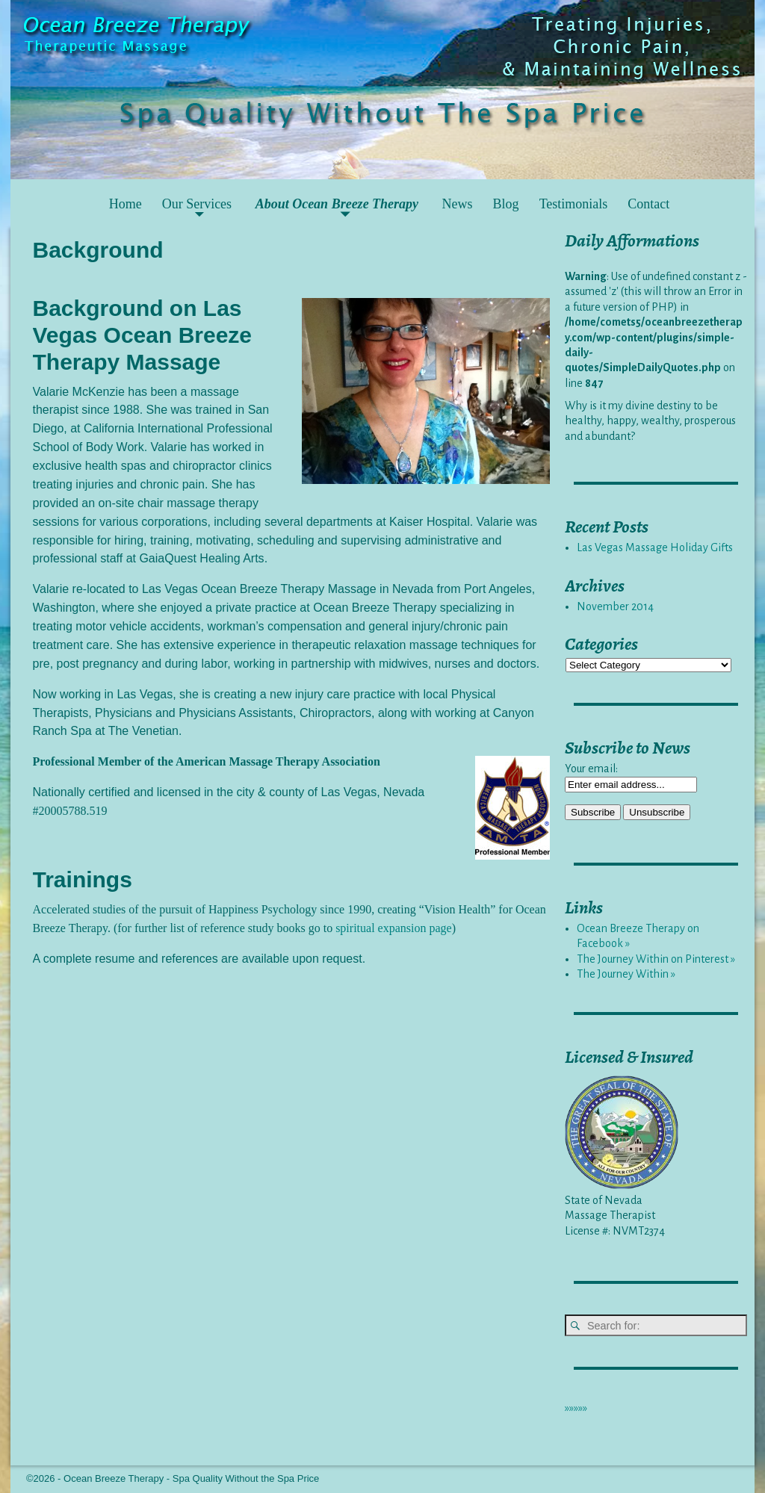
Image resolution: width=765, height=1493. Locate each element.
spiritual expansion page (393, 928)
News (457, 203)
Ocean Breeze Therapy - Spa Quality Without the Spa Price (191, 1478)
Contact (648, 203)
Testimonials (573, 203)
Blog (506, 203)
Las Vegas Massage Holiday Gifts (655, 547)
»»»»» (576, 1408)
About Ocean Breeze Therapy (336, 203)
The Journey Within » (626, 974)
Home (125, 203)
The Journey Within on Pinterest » (656, 959)
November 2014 (615, 606)
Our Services (197, 203)
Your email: (591, 769)
